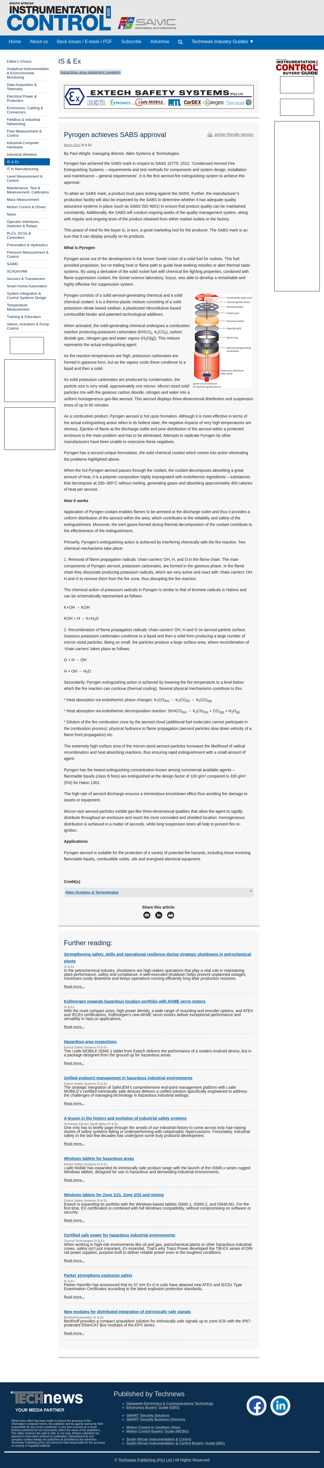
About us (39, 41)
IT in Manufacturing (22, 169)
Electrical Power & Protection (22, 98)
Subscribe (131, 41)
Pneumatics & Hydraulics (27, 245)
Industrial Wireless (22, 154)
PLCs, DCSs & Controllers (19, 235)
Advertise (160, 41)
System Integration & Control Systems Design (26, 295)
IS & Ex (13, 162)
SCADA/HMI (17, 271)
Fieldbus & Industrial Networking (23, 121)
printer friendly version (230, 134)
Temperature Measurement (18, 307)
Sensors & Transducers (26, 279)
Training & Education (24, 317)
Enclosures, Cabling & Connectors (25, 110)
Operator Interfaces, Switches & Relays (23, 224)
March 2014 (72, 145)
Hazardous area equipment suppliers (90, 72)
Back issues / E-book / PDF (84, 41)
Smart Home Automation (27, 286)
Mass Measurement (23, 199)
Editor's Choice (19, 61)
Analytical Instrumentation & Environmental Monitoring (28, 73)
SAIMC (12, 264)
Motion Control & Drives (26, 207)
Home (15, 41)
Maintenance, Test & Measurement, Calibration (28, 190)
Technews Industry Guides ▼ (222, 41)
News (11, 214)
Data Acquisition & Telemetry (22, 87)
